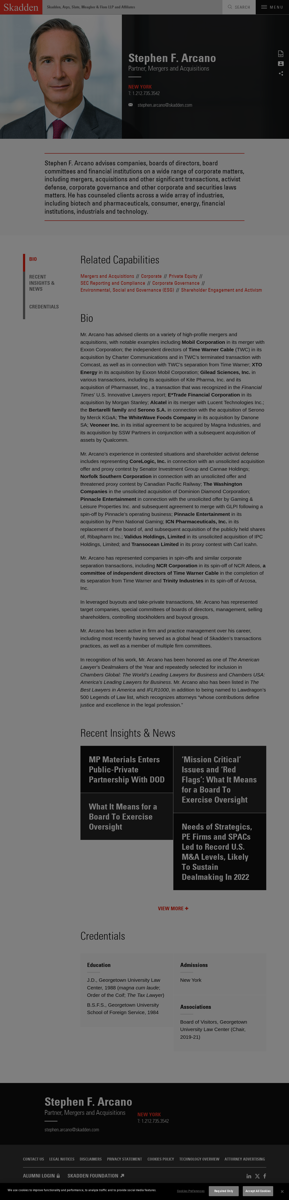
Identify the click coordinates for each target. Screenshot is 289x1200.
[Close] (282, 1191)
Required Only (223, 1191)
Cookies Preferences (190, 1191)
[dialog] (144, 1191)
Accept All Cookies (258, 1191)
